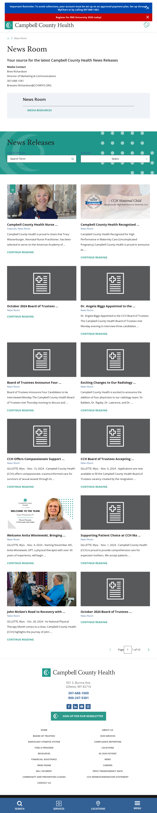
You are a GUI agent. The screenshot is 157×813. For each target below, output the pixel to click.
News (108, 761)
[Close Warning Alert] (147, 8)
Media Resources (39, 110)
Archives (86, 152)
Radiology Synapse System (44, 742)
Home (44, 730)
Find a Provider (44, 748)
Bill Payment (44, 773)
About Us (107, 730)
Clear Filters (16, 166)
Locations (107, 748)
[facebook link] (69, 706)
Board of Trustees (44, 736)
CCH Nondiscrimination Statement (107, 779)
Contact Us (44, 785)
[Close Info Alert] (147, 17)
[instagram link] (88, 706)
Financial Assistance (44, 761)
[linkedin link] (75, 706)
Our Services (107, 736)
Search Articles (16, 152)
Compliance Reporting (107, 742)
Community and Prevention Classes (44, 779)
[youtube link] (81, 706)
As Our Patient (108, 755)
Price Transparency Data (108, 773)
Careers (107, 767)
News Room (34, 99)
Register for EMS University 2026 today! (78, 17)
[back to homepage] (8, 38)
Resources (44, 755)
